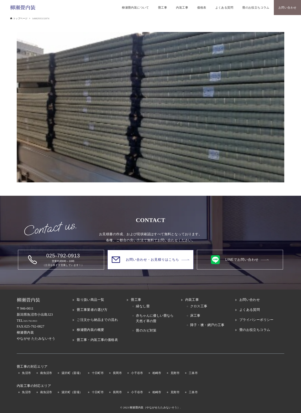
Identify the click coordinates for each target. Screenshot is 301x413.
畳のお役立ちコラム (254, 330)
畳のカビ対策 (146, 330)
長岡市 (117, 373)
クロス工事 (198, 306)
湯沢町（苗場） (72, 373)
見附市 (175, 373)
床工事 (195, 315)
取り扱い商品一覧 (90, 299)
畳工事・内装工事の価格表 (97, 340)
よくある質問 (249, 309)
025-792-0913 (34, 320)
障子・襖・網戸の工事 (207, 325)
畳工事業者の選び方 (92, 309)
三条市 (193, 373)
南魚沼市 (46, 373)
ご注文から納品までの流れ (97, 320)
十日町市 (98, 373)
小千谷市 (137, 373)
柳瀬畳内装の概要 (90, 330)
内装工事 (192, 299)
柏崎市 (156, 373)
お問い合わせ (249, 299)
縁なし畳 (143, 306)
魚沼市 (26, 373)
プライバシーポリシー (256, 320)
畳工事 (136, 299)
